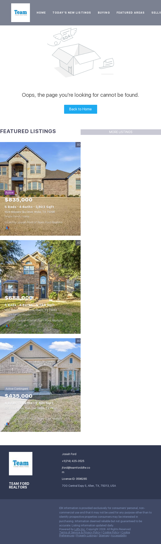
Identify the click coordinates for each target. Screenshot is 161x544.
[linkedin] (21, 509)
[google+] (12, 518)
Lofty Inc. (80, 529)
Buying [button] (104, 12)
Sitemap (104, 535)
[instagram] (39, 509)
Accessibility (119, 535)
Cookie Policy (110, 532)
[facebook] (12, 509)
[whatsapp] (21, 518)
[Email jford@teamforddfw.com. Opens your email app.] (75, 470)
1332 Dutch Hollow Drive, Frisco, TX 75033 (30, 310)
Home (41, 12)
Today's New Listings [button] (71, 12)
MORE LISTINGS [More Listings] (120, 132)
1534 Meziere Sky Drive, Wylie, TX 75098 (29, 212)
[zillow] (30, 509)
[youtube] (48, 509)
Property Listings (86, 535)
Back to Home (80, 109)
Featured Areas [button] (131, 12)
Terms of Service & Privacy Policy (79, 532)
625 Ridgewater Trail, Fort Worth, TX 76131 (30, 408)
